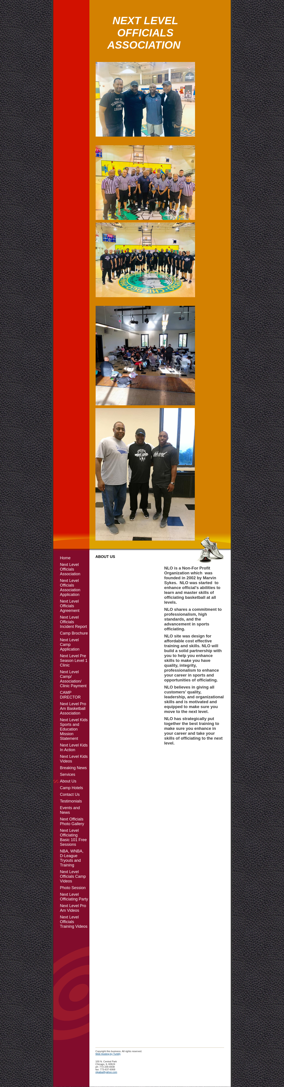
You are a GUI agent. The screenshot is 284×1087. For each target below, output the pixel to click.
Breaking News (73, 768)
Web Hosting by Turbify (108, 1054)
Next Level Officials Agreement (69, 606)
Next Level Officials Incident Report (73, 622)
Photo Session (73, 888)
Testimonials (71, 801)
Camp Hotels (71, 788)
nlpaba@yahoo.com (106, 1072)
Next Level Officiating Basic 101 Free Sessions (73, 837)
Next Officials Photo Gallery (72, 821)
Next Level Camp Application (69, 644)
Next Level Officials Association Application (70, 587)
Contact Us (70, 794)
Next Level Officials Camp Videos (73, 876)
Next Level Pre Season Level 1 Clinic (73, 660)
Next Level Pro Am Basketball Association (73, 708)
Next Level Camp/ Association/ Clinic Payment (73, 679)
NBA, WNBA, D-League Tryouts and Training (71, 858)
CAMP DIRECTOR (70, 694)
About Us (68, 781)
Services (67, 774)
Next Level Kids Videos (74, 758)
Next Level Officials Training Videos (73, 922)
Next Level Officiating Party (74, 896)
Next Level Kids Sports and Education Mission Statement (74, 729)
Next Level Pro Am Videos (73, 908)
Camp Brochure (74, 633)
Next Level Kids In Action (74, 747)
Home (65, 558)
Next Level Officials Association (70, 569)
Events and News (70, 810)
